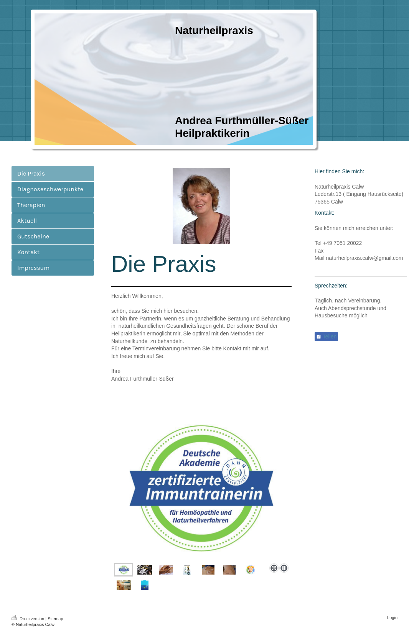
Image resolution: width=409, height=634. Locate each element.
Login (392, 617)
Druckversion (28, 618)
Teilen (326, 336)
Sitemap (55, 618)
